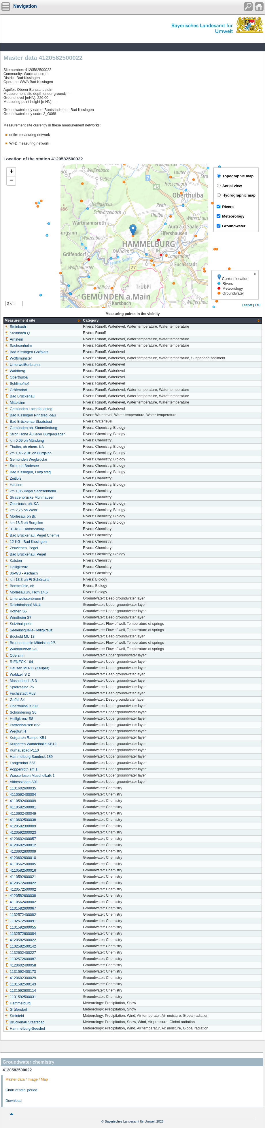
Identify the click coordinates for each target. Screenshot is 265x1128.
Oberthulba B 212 (21, 706)
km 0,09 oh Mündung (24, 441)
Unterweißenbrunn (22, 365)
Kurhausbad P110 (22, 750)
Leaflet (247, 305)
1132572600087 (20, 959)
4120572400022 (20, 883)
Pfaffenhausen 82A (23, 725)
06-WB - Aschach (21, 573)
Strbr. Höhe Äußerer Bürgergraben (35, 434)
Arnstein (14, 339)
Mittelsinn (15, 403)
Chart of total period (21, 1090)
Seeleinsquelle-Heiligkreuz (28, 630)
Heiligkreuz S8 (19, 719)
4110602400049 (20, 814)
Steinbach (15, 327)
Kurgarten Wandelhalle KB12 (30, 744)
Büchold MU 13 (20, 637)
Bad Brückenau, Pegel (25, 554)
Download (13, 1101)
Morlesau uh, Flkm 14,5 (26, 592)
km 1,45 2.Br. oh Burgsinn (28, 453)
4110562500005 (20, 864)
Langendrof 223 (20, 763)
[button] (133, 230)
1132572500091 (20, 921)
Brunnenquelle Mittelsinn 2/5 (30, 643)
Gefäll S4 (15, 700)
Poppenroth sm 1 (21, 769)
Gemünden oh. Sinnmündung (31, 428)
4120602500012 (20, 845)
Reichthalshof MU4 (22, 605)
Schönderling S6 (20, 712)
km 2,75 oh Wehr (21, 510)
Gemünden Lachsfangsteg (28, 409)
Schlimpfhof (17, 384)
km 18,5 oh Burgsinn (24, 523)
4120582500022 (20, 940)
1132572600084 (20, 934)
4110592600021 (20, 877)
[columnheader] (43, 321)
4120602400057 (20, 839)
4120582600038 (20, 896)
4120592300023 (20, 833)
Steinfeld (14, 1016)
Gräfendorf (16, 390)
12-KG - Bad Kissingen (26, 542)
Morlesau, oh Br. (20, 516)
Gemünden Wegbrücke (26, 460)
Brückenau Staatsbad (24, 1022)
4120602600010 (20, 858)
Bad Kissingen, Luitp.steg (28, 472)
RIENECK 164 (19, 662)
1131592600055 (20, 927)
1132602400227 (20, 953)
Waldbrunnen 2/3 (21, 649)
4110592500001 (20, 807)
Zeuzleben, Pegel (21, 548)
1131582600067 (20, 908)
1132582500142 (20, 946)
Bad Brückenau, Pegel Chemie (32, 535)
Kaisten (13, 561)
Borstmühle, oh (19, 586)
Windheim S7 (18, 618)
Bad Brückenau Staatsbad (28, 422)
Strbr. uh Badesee (22, 466)
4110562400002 (20, 902)
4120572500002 (20, 889)
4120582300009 (20, 826)
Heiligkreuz (16, 567)
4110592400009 (20, 801)
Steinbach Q (17, 333)
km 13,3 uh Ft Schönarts (27, 580)
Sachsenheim (18, 346)
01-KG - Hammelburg (24, 529)
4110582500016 (20, 870)
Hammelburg (18, 1003)
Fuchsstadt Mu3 (20, 693)
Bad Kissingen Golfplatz (26, 352)
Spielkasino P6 (19, 687)
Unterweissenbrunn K (24, 599)
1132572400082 (20, 915)
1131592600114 (20, 991)
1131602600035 (20, 788)
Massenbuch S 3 (21, 681)
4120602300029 (20, 978)
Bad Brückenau (20, 396)
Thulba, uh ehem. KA (24, 447)
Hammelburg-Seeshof (25, 1029)
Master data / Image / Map (26, 1079)
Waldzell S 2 (17, 674)
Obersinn (14, 656)
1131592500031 (20, 997)
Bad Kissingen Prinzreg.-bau (30, 415)
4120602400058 (20, 965)
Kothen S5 (16, 611)
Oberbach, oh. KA (22, 504)
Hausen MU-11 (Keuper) (27, 668)
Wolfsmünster (18, 358)
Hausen (13, 485)
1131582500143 (20, 984)
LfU (257, 305)
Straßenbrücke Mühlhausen (29, 497)
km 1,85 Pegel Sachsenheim (30, 491)
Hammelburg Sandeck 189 (29, 757)
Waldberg (15, 371)
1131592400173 (20, 972)
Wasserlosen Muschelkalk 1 (30, 776)
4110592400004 (20, 795)
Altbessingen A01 (21, 782)
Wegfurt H (15, 731)
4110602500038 (20, 820)
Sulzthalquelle (18, 624)
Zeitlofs (13, 478)
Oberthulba (16, 377)
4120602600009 (20, 852)
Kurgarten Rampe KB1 (25, 738)
